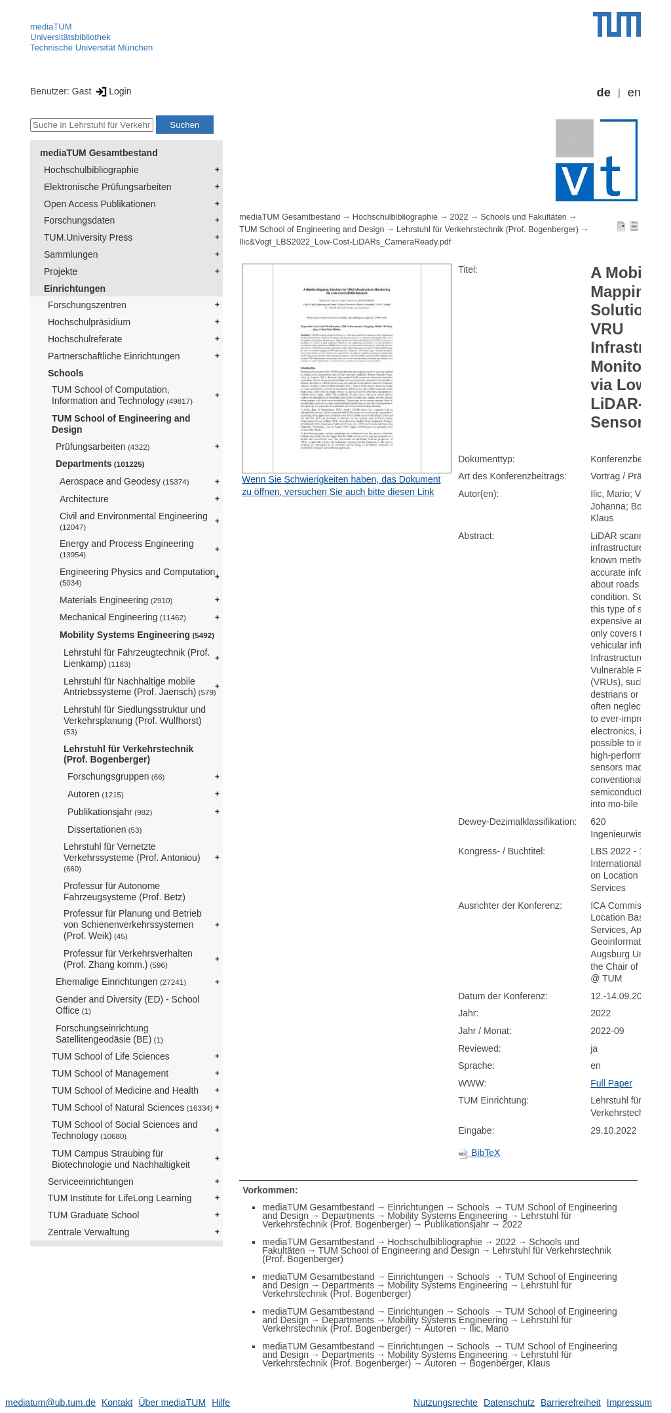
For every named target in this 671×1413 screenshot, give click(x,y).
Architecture (84, 499)
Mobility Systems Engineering (137, 634)
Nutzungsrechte (445, 1402)
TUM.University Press (88, 237)
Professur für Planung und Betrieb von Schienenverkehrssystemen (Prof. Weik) (133, 924)
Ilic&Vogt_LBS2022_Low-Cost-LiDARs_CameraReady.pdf (345, 242)
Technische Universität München (91, 47)
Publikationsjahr (109, 811)
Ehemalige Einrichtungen (121, 981)
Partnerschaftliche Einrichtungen (114, 356)
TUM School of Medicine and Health (125, 1090)
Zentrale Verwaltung (89, 1232)
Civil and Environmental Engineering (134, 521)
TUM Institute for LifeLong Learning (119, 1198)
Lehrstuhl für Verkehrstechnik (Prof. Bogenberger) (128, 754)
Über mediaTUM (172, 1402)
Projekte (60, 271)
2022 (459, 217)
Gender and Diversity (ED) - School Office (127, 1005)
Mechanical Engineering (123, 617)
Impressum (629, 1402)
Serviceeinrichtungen (91, 1181)
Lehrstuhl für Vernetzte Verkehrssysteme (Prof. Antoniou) (132, 857)
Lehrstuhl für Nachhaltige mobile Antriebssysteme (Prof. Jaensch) (140, 687)
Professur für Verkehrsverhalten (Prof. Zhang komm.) (128, 959)
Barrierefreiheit (571, 1402)
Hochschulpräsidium (89, 322)
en (634, 92)
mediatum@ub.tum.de (50, 1402)
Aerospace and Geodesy (124, 481)
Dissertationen (104, 829)
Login (112, 91)
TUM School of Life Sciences (111, 1056)
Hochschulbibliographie (91, 170)
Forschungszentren (87, 305)
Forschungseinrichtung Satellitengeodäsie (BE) (109, 1034)
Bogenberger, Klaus (509, 1363)
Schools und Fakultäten (523, 217)
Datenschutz (509, 1402)
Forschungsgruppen (116, 776)
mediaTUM (51, 26)
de (604, 92)
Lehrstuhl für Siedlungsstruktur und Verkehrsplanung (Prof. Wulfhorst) (135, 720)
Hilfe (221, 1402)
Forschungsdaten (79, 220)
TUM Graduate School (93, 1215)
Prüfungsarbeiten (103, 446)
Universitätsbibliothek (70, 37)
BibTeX (479, 1152)
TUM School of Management (110, 1073)
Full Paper (611, 1083)
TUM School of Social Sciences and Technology (125, 1130)
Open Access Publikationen (99, 204)
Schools (65, 373)
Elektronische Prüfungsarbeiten (108, 187)
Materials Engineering (116, 600)
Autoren (95, 794)
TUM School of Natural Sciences (132, 1107)
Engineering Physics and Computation (137, 577)
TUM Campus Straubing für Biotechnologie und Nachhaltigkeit (121, 1159)
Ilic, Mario (488, 1328)
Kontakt (117, 1402)
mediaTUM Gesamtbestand (99, 153)
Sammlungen (71, 254)
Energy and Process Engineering (127, 548)
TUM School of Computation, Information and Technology (122, 395)
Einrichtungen (74, 288)
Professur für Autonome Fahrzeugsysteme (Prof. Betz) (124, 891)
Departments (100, 463)
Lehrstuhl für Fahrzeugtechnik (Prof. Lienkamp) (137, 658)
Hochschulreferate (85, 339)
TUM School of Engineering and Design (121, 424)
